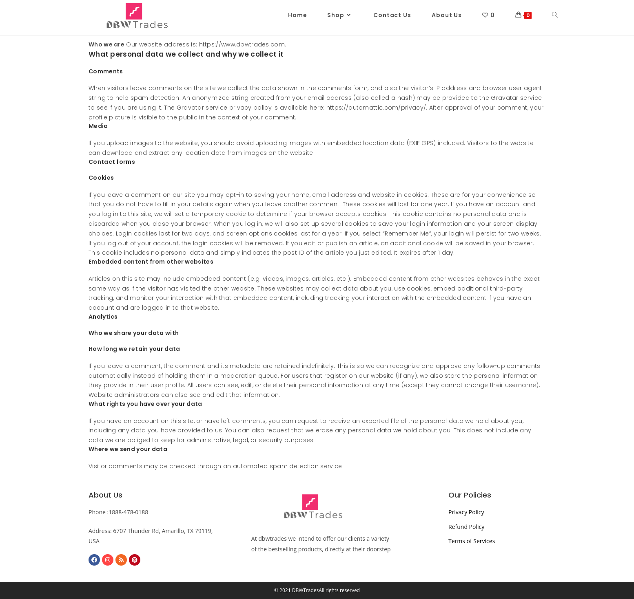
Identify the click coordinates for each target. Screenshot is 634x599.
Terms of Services (471, 541)
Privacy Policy (466, 512)
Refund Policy (466, 527)
